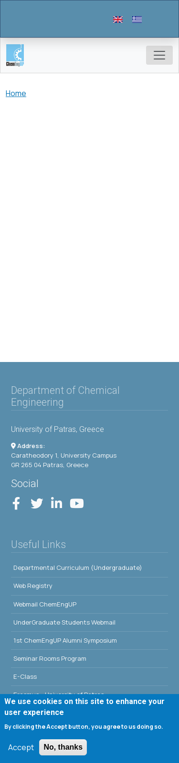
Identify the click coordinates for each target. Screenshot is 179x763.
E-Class (25, 676)
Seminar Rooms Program (49, 658)
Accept (21, 749)
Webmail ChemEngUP (44, 604)
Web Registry (33, 585)
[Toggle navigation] (159, 55)
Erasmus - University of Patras (58, 694)
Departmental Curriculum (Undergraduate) (77, 567)
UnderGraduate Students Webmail (64, 622)
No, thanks (63, 749)
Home (16, 93)
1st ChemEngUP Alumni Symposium (65, 640)
